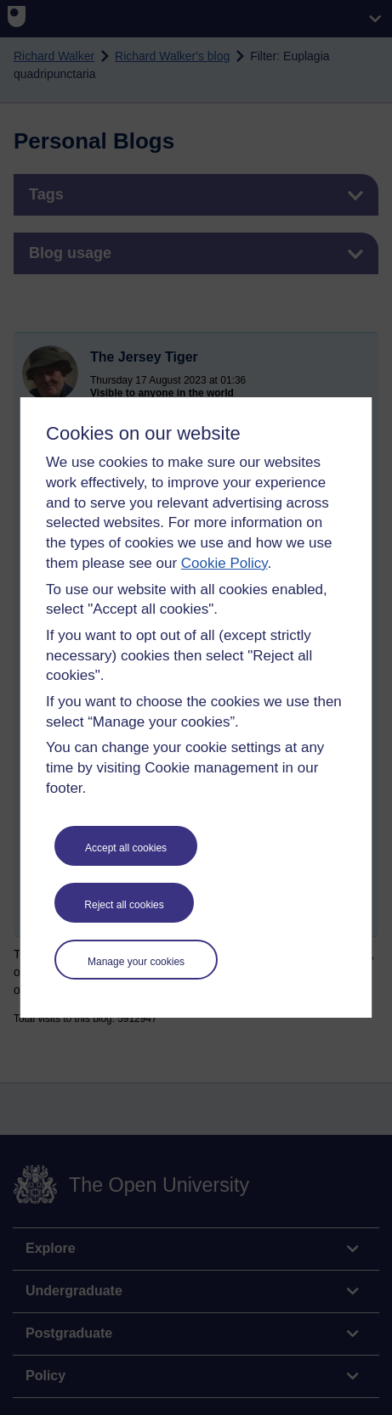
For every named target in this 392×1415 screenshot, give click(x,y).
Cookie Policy (224, 563)
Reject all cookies (123, 905)
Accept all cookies (126, 848)
